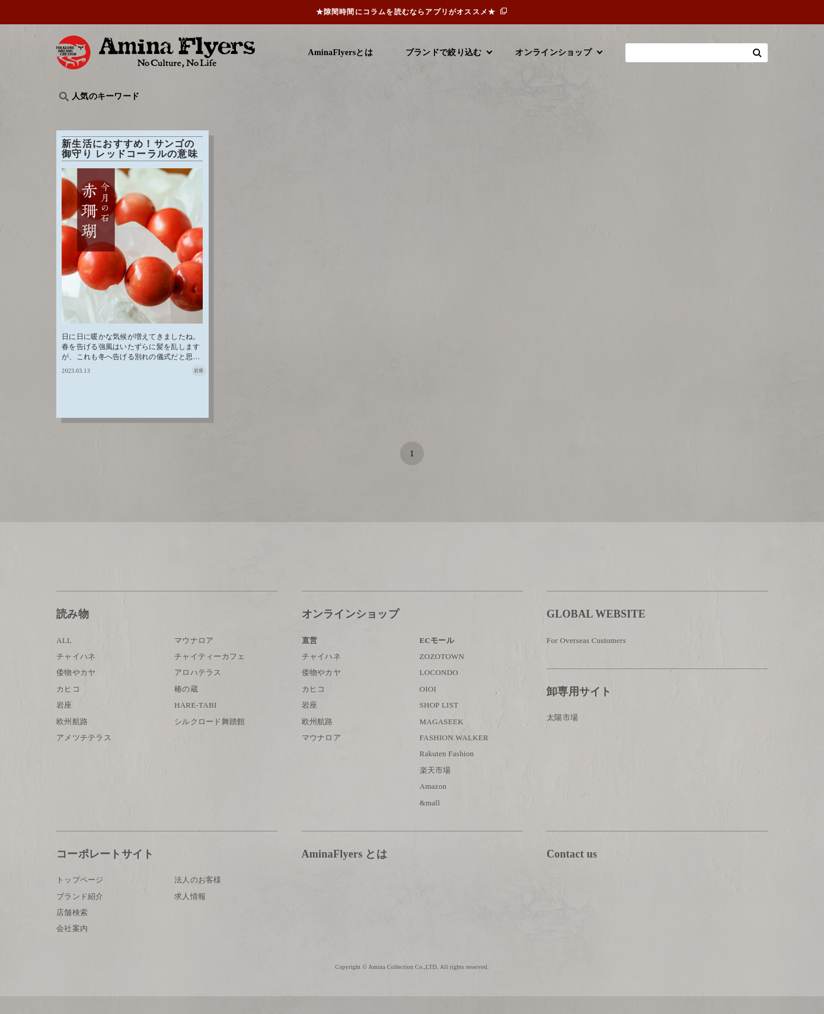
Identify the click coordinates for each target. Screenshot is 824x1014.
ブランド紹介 (80, 914)
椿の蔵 (186, 706)
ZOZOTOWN (442, 674)
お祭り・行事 (503, 115)
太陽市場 (562, 735)
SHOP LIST (439, 722)
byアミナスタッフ (323, 115)
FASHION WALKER (454, 755)
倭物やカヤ (75, 690)
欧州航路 (72, 739)
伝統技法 (563, 115)
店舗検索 (72, 930)
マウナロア (193, 658)
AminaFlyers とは (344, 872)
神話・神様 (396, 115)
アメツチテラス (83, 755)
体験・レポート (627, 115)
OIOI (428, 706)
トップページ (80, 897)
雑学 (157, 115)
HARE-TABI (195, 722)
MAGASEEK (442, 739)
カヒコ (68, 706)
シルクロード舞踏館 (209, 739)
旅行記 (75, 115)
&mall (430, 819)
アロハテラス (198, 690)
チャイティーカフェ (209, 674)
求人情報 (190, 914)
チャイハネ (75, 674)
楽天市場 (435, 787)
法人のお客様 (198, 897)
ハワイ (118, 115)
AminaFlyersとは (340, 52)
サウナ (447, 115)
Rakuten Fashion (447, 771)
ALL (64, 658)
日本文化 (254, 115)
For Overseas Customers (586, 658)
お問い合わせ (618, 911)
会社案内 (72, 946)
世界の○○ (201, 115)
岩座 (64, 722)
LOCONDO (439, 690)
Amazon (433, 803)
